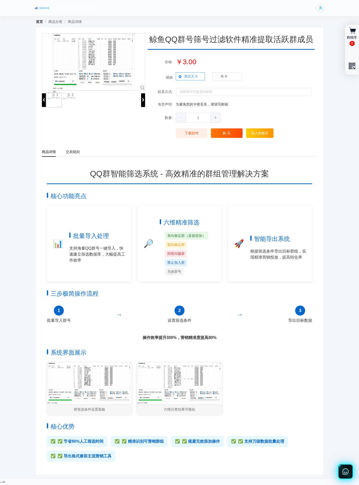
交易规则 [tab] (73, 152)
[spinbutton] (198, 118)
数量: (169, 118)
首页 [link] (39, 22)
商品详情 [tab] (49, 152)
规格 (169, 77)
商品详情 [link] (75, 22)
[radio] (190, 76)
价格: (169, 62)
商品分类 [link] (55, 22)
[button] (181, 117)
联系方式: (165, 92)
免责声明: (165, 104)
